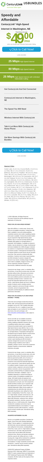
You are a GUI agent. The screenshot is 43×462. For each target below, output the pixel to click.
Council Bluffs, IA (26, 169)
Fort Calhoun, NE (30, 178)
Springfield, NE (12, 182)
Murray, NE (24, 196)
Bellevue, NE (8, 173)
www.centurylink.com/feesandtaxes (17, 312)
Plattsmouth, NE (12, 185)
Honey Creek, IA (23, 174)
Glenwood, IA (30, 187)
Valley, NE (30, 195)
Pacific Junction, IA (13, 189)
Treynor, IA (10, 184)
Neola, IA (33, 193)
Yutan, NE (7, 198)
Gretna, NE (14, 187)
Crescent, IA (23, 171)
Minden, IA (7, 200)
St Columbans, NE (28, 176)
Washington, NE (26, 184)
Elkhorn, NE (29, 180)
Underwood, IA (29, 182)
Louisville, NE (15, 195)
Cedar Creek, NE (30, 185)
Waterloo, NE (31, 189)
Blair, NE (10, 196)
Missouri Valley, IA (17, 193)
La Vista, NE (8, 171)
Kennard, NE (31, 191)
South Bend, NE (23, 198)
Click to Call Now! (21, 49)
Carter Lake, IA (9, 169)
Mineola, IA (14, 180)
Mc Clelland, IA (12, 178)
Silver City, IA (15, 191)
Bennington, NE (9, 176)
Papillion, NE (23, 173)
